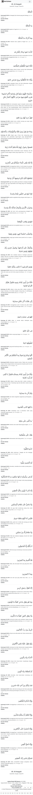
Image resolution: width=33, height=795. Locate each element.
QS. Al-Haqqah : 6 (19, 85)
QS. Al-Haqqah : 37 (5, 551)
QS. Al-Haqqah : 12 (5, 185)
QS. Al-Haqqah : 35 (18, 523)
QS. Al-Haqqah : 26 (5, 398)
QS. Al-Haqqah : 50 (5, 735)
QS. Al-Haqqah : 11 (5, 169)
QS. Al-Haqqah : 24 (12, 365)
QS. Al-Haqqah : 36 (10, 537)
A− (25, 787)
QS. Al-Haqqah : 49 (20, 720)
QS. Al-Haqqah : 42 (27, 621)
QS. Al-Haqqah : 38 (5, 565)
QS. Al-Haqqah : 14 (21, 213)
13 (30, 793)
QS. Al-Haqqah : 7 (24, 109)
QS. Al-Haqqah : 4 (22, 57)
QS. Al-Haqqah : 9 (26, 138)
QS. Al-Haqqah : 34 (18, 509)
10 (22, 793)
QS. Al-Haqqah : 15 (27, 225)
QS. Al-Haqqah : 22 (24, 334)
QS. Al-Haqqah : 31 (5, 468)
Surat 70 (21, 6)
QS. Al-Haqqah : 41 (23, 607)
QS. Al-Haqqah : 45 (12, 662)
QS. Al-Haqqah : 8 (16, 123)
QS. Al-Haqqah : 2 (23, 29)
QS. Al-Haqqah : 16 (5, 239)
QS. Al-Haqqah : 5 (19, 71)
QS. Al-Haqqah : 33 (11, 495)
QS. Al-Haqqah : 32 (13, 482)
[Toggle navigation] (29, 1)
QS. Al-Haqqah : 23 (27, 346)
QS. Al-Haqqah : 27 (17, 412)
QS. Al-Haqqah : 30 (15, 454)
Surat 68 (12, 6)
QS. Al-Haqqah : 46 (9, 676)
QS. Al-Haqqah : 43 (5, 635)
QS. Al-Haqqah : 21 (12, 322)
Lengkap (18, 784)
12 (27, 793)
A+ (30, 787)
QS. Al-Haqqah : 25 (5, 384)
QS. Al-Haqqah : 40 (24, 593)
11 (24, 793)
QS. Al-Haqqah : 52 (18, 763)
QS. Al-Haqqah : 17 (16, 258)
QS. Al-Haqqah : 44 (24, 648)
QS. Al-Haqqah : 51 (13, 749)
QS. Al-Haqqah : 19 (21, 292)
